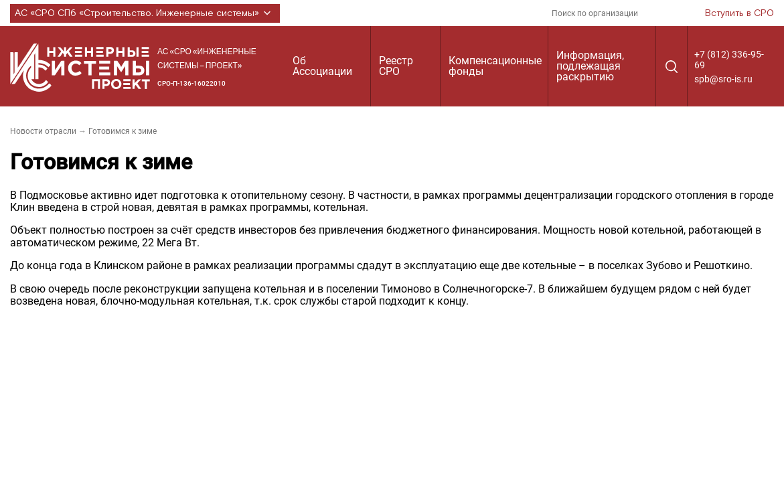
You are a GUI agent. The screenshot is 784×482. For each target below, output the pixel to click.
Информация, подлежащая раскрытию (590, 66)
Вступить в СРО (739, 13)
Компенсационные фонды (495, 66)
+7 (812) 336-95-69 (729, 59)
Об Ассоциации (322, 66)
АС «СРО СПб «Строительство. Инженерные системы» (145, 13)
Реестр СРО (396, 66)
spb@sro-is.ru (723, 79)
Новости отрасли (43, 131)
